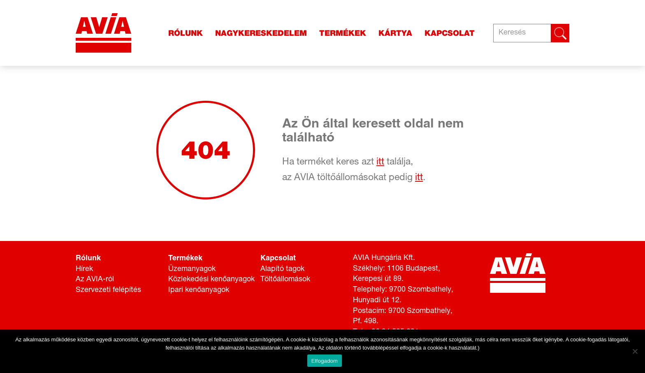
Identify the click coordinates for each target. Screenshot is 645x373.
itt (380, 162)
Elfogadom (324, 361)
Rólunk (185, 33)
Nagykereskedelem (261, 33)
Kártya (395, 33)
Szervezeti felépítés (108, 290)
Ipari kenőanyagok (198, 290)
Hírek (84, 269)
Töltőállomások (285, 279)
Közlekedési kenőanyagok (211, 279)
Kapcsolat (450, 33)
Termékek (342, 33)
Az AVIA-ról (95, 279)
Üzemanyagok (192, 269)
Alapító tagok (282, 269)
